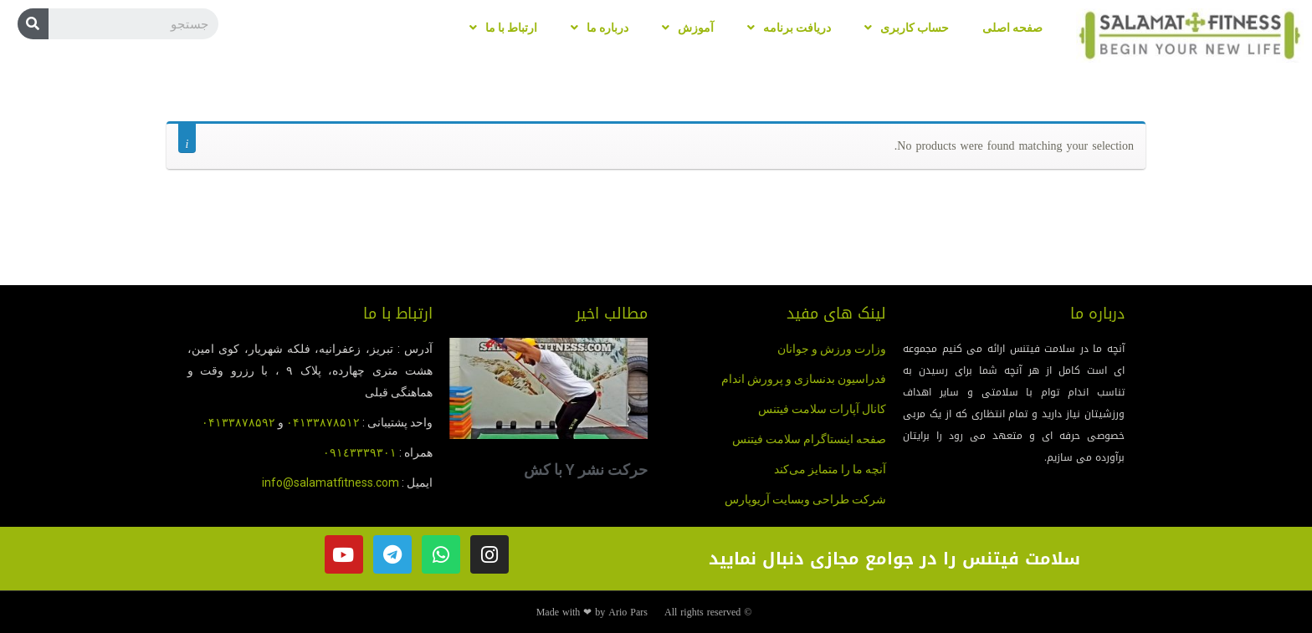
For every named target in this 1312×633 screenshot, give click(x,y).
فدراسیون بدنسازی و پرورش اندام (803, 378)
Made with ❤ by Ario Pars (592, 612)
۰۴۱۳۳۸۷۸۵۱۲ (323, 422)
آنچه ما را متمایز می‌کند (830, 469)
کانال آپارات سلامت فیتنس (822, 409)
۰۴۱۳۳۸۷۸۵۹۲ (238, 422)
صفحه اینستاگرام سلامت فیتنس (809, 439)
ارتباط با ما (503, 27)
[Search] (33, 23)
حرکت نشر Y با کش (586, 469)
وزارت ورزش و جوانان (831, 348)
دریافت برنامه (789, 27)
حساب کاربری (906, 27)
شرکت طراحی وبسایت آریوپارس (805, 499)
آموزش (688, 27)
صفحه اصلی (1012, 27)
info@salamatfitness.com (330, 482)
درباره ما (599, 27)
